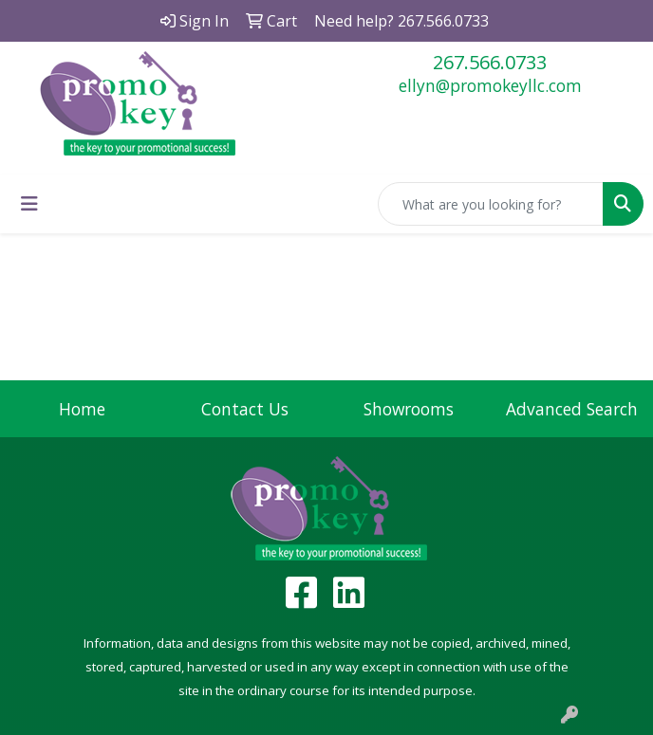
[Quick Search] (491, 204)
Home (82, 408)
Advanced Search (572, 408)
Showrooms (409, 408)
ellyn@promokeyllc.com (490, 85)
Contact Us (245, 408)
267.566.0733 (490, 62)
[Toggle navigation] (29, 204)
